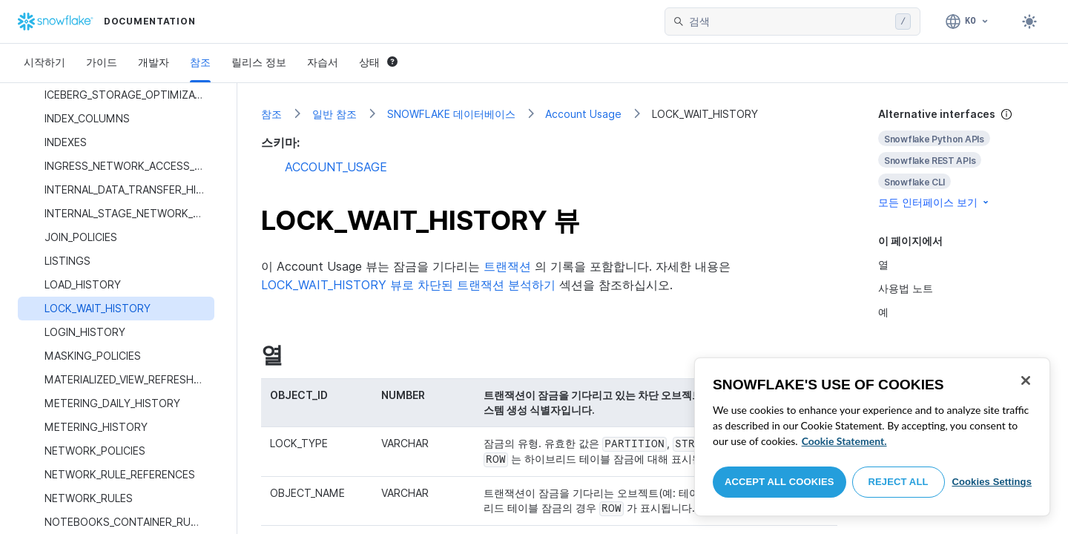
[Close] (1025, 380)
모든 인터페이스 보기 (934, 202)
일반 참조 (334, 114)
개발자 (153, 62)
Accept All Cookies (779, 481)
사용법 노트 (905, 288)
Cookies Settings (992, 481)
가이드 (101, 62)
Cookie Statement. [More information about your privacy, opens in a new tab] (844, 441)
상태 (378, 62)
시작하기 (44, 62)
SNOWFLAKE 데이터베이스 (451, 114)
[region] (872, 436)
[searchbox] (789, 21)
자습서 (322, 62)
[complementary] (961, 158)
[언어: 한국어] (967, 21)
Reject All (898, 481)
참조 (200, 62)
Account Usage (583, 114)
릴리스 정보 (258, 62)
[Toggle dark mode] (1029, 21)
